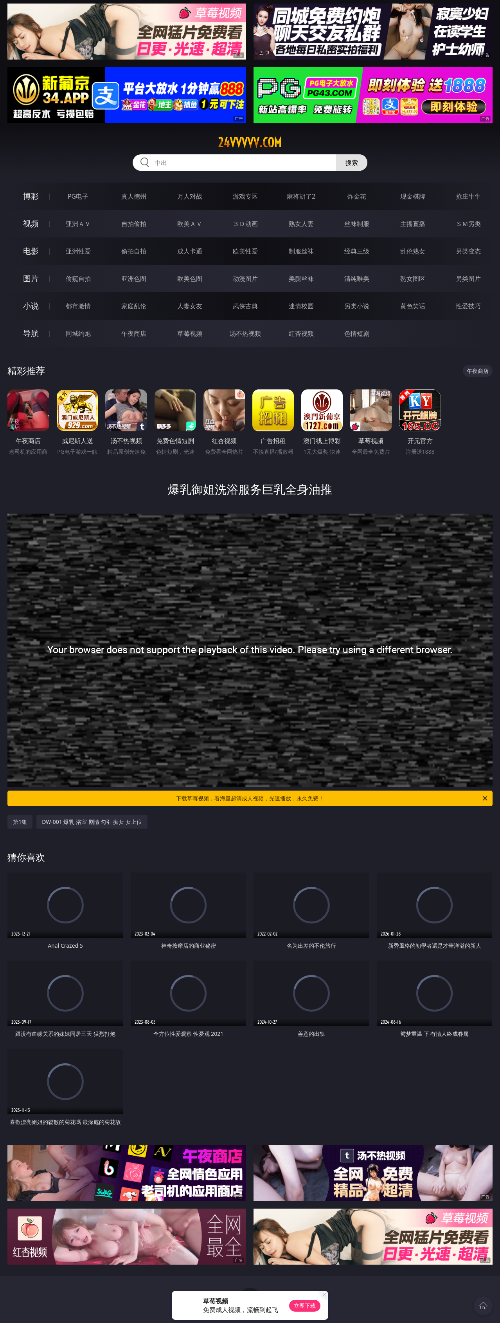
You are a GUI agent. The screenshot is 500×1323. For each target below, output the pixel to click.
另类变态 (468, 251)
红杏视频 (301, 333)
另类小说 (356, 306)
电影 (31, 251)
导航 (31, 333)
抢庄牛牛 (468, 196)
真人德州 (133, 196)
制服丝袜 (301, 251)
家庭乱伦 (133, 306)
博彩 (31, 196)
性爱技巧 (468, 306)
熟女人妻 (301, 223)
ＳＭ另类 (468, 223)
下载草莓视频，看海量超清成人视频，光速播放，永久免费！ (332, 798)
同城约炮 (78, 333)
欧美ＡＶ (189, 223)
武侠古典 (245, 306)
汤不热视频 (245, 333)
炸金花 (356, 196)
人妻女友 (189, 306)
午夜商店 (133, 333)
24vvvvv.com (250, 142)
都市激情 (78, 306)
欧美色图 (189, 278)
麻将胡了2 (301, 196)
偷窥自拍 (78, 278)
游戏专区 (245, 196)
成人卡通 (189, 251)
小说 (31, 305)
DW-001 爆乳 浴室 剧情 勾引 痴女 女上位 (92, 821)
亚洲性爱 (78, 251)
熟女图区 (412, 278)
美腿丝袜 (301, 278)
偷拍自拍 (133, 251)
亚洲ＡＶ (78, 223)
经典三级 (356, 251)
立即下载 (305, 1305)
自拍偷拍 (133, 223)
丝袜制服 (356, 223)
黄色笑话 (412, 306)
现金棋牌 (412, 196)
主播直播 (412, 223)
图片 (31, 278)
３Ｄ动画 (245, 223)
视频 (31, 223)
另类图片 (468, 278)
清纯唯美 (356, 278)
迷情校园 (301, 306)
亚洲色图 (133, 278)
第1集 (20, 821)
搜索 (351, 162)
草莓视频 (189, 333)
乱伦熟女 (412, 251)
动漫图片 (245, 278)
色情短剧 (356, 333)
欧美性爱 (245, 251)
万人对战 (189, 196)
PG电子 (78, 196)
